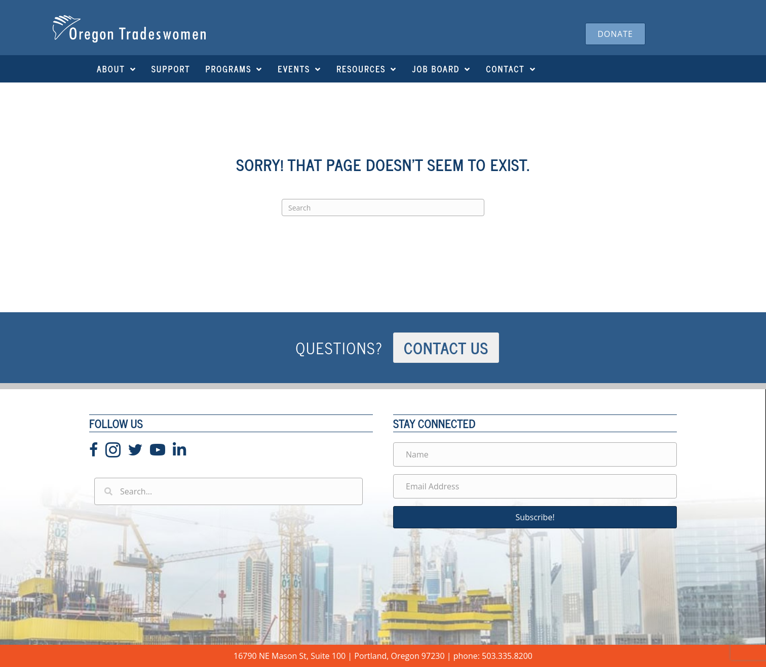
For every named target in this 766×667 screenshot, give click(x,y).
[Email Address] (535, 486)
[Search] (383, 207)
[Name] (535, 454)
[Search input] (228, 491)
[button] (535, 517)
